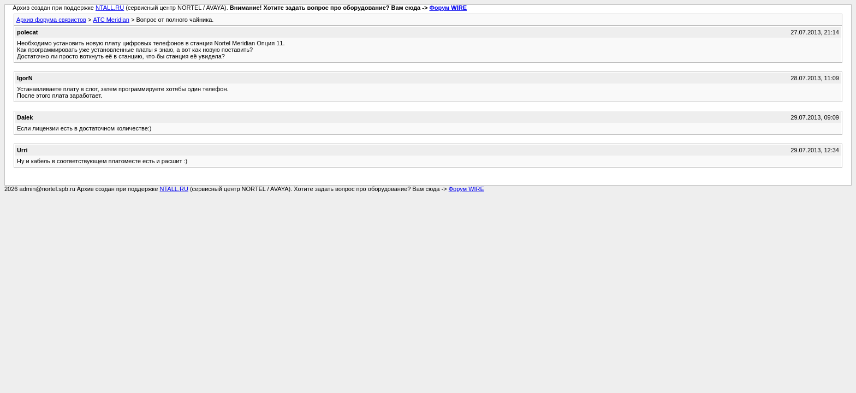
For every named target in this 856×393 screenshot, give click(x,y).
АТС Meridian (111, 19)
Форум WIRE (448, 7)
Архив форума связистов (51, 19)
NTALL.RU (110, 7)
